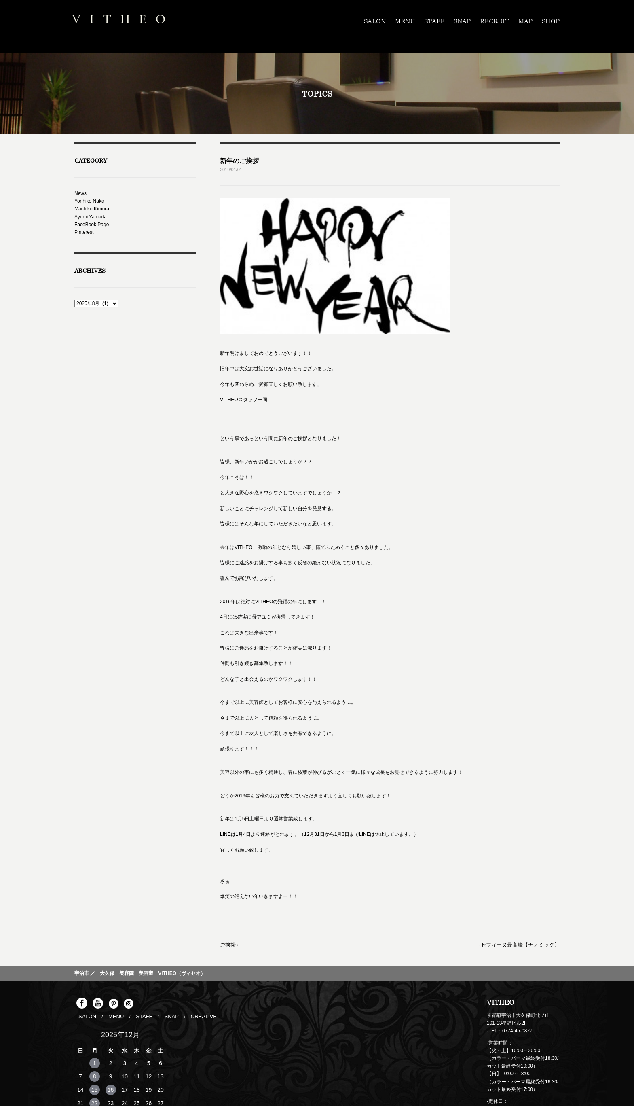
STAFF (434, 21)
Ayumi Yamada (90, 217)
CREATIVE (198, 951)
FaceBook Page (91, 224)
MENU (405, 21)
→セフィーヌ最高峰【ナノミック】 (521, 880)
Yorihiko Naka (89, 201)
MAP (525, 21)
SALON (375, 21)
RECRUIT (494, 21)
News (80, 193)
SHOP (551, 21)
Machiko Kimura (91, 209)
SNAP (462, 21)
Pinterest (83, 232)
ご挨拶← (229, 880)
